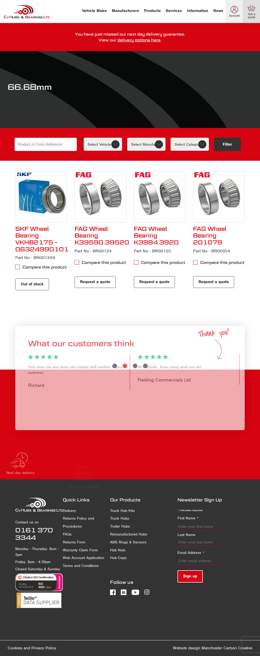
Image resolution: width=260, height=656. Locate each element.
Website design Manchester (197, 648)
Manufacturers (125, 10)
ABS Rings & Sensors (128, 542)
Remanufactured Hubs (128, 534)
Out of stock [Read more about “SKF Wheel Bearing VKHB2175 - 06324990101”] (32, 284)
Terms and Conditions (81, 565)
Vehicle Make (94, 10)
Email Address (191, 553)
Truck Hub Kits (122, 510)
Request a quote (95, 281)
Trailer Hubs (120, 526)
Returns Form (74, 542)
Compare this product (44, 267)
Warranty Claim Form (80, 550)
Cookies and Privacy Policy (32, 648)
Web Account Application (83, 557)
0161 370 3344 (34, 533)
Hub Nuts (117, 550)
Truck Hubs (119, 518)
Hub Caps (118, 557)
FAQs (67, 534)
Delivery (69, 510)
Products (152, 10)
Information (197, 10)
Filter (227, 144)
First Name (188, 518)
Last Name (186, 534)
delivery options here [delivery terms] (138, 40)
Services (174, 10)
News (218, 10)
